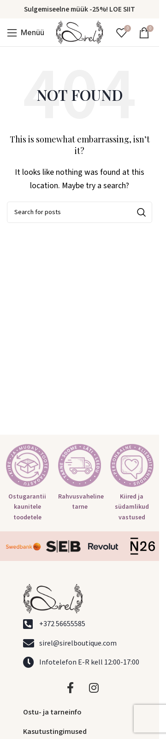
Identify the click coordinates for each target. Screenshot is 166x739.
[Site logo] (79, 32)
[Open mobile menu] (25, 32)
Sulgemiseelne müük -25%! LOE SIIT (79, 9)
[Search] (79, 212)
